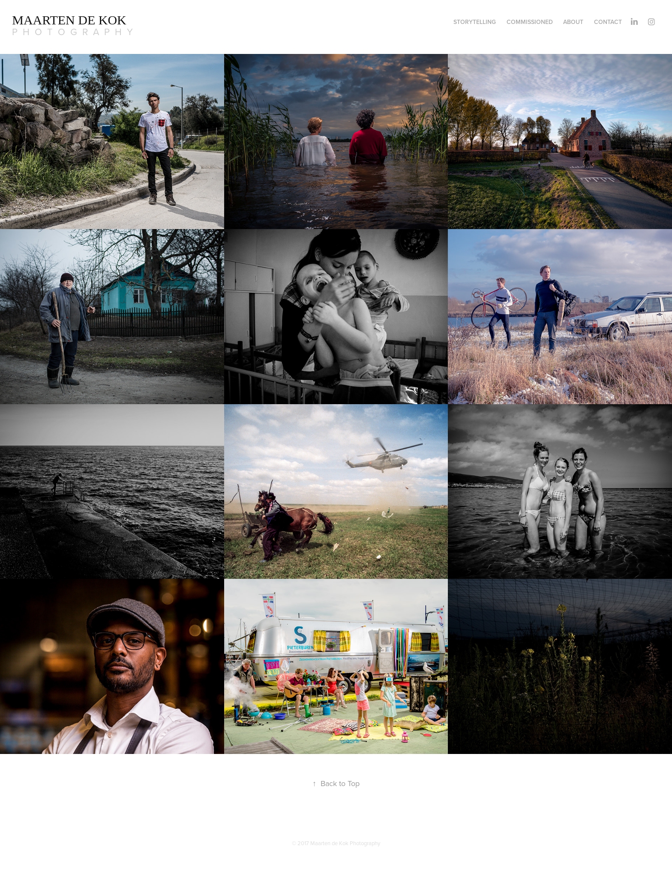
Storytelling (474, 22)
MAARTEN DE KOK (69, 20)
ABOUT (573, 22)
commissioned (530, 22)
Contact (608, 22)
